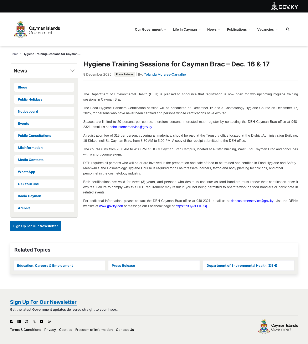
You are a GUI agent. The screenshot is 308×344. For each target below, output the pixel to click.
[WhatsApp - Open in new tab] (49, 321)
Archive (24, 208)
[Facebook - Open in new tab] (11, 321)
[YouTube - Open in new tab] (41, 321)
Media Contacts (30, 160)
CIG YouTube (28, 184)
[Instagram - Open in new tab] (26, 321)
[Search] (288, 29)
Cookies (65, 330)
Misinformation (30, 148)
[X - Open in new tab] (34, 321)
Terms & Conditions (25, 330)
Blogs (22, 87)
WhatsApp (26, 172)
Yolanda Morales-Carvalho (165, 74)
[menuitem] (150, 29)
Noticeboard (28, 111)
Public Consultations (34, 135)
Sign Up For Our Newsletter (35, 226)
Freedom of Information (94, 330)
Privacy (50, 330)
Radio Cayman (29, 196)
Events (23, 123)
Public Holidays (30, 99)
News (20, 71)
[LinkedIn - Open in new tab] (19, 321)
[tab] (44, 71)
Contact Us (125, 330)
